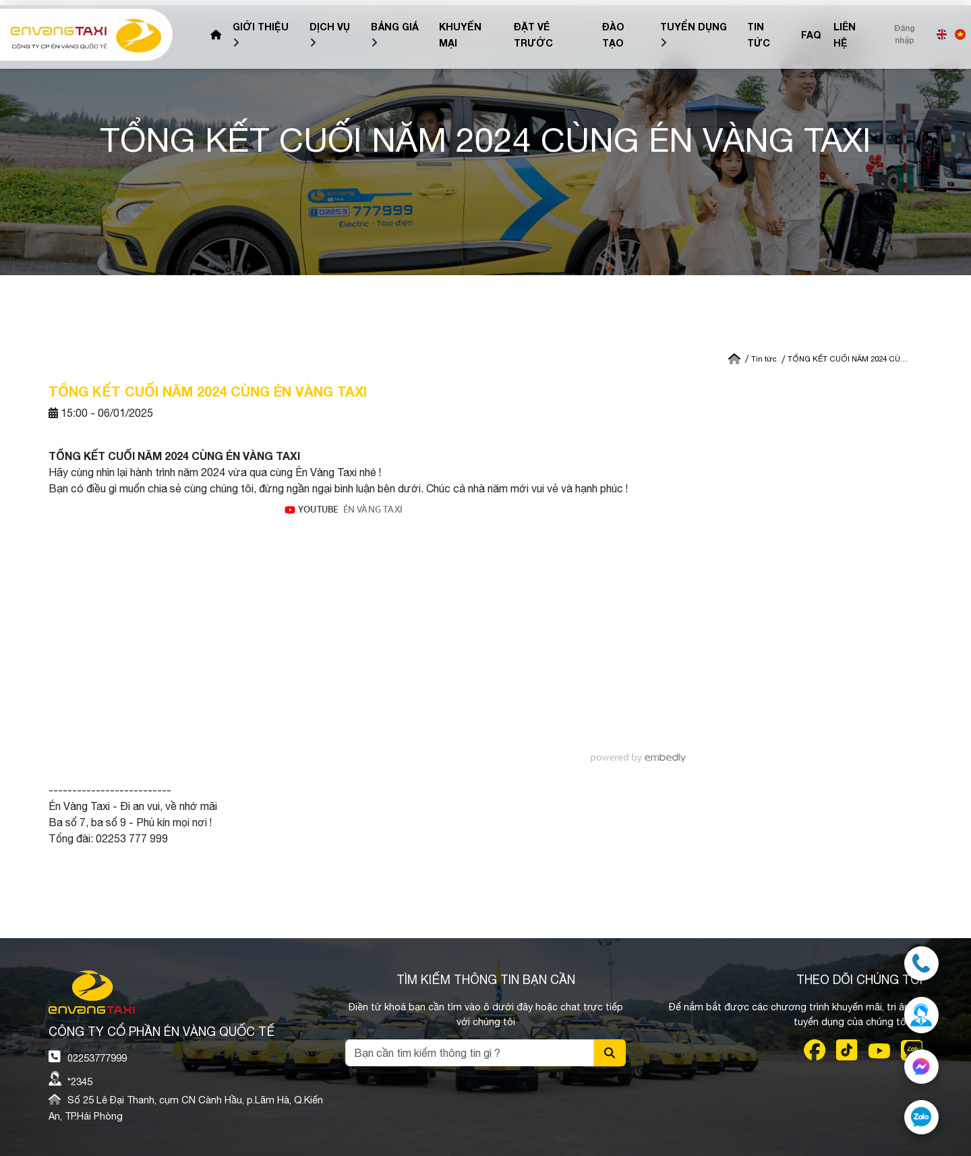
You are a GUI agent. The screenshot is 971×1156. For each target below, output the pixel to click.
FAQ (811, 34)
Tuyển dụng (693, 26)
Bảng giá (395, 26)
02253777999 (97, 1058)
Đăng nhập (904, 34)
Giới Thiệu (261, 26)
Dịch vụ (330, 26)
